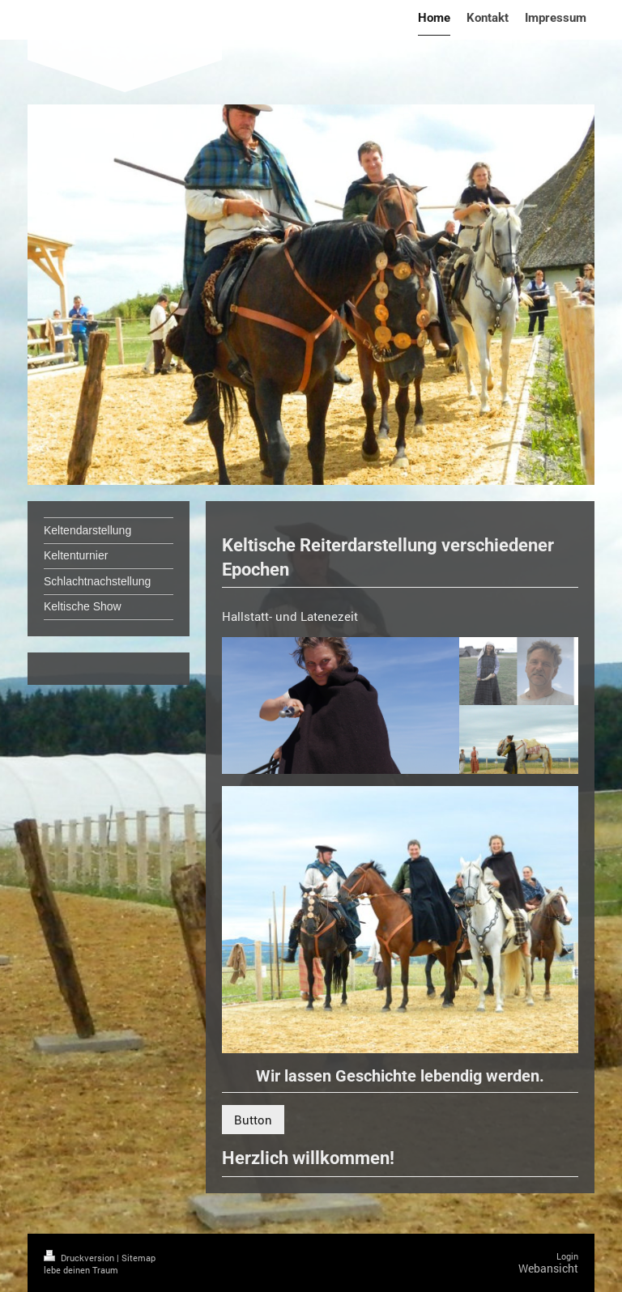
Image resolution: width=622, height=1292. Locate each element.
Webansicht (548, 1268)
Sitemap (138, 1258)
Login (567, 1256)
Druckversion (80, 1258)
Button (253, 1119)
